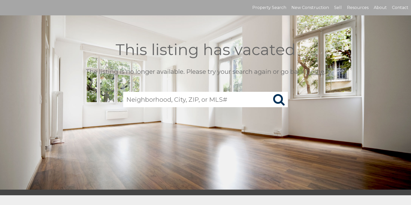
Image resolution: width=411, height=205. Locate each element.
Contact (400, 7)
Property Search (269, 7)
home (315, 71)
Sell (338, 7)
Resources (358, 7)
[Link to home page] (6, 7)
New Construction (310, 7)
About (380, 7)
